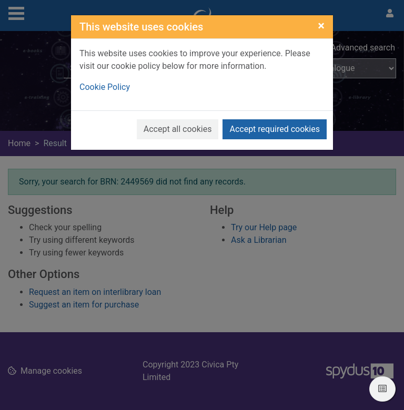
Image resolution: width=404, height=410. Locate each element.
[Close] (321, 25)
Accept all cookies (178, 129)
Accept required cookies (274, 129)
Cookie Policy (104, 87)
